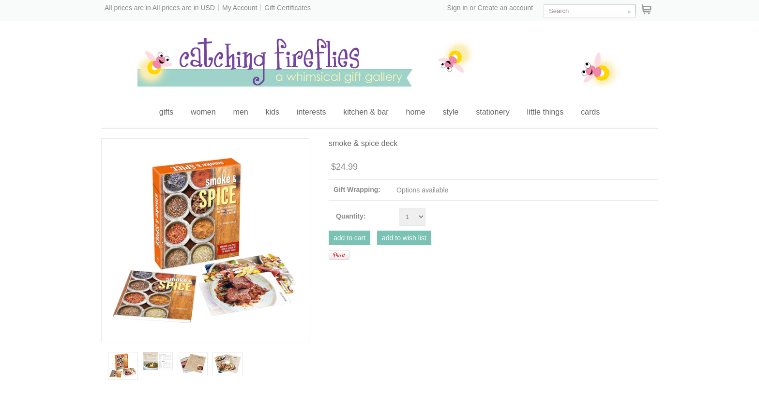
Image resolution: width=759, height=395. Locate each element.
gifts (166, 112)
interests (311, 112)
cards (590, 112)
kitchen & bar (365, 112)
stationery (492, 112)
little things (545, 112)
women (203, 112)
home (415, 112)
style (450, 112)
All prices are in (183, 8)
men (240, 112)
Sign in (457, 8)
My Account (239, 8)
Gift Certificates (287, 8)
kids (272, 112)
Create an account (505, 8)
